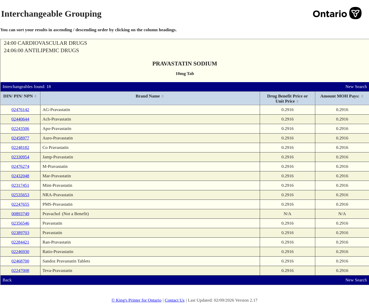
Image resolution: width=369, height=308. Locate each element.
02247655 (20, 204)
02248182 (20, 147)
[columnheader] (20, 98)
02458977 (20, 138)
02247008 (20, 270)
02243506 (20, 128)
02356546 (20, 223)
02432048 (20, 175)
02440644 (20, 119)
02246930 (20, 251)
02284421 (20, 242)
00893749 (20, 213)
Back (7, 280)
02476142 (20, 109)
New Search (356, 86)
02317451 (20, 185)
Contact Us (175, 300)
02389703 (20, 232)
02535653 (20, 194)
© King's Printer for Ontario (136, 300)
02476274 (20, 166)
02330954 (20, 157)
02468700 (20, 261)
